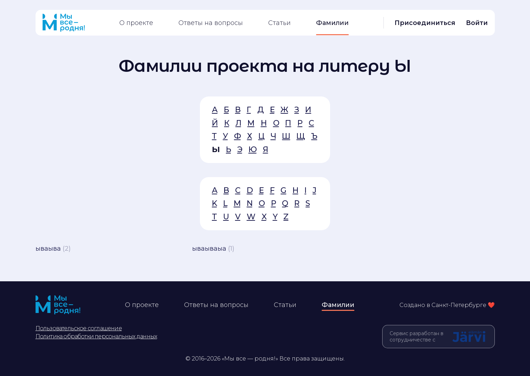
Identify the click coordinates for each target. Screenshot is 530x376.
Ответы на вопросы (210, 23)
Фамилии (332, 23)
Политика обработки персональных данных (96, 336)
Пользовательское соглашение (79, 328)
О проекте (136, 23)
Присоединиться (425, 23)
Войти (477, 23)
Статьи (279, 23)
